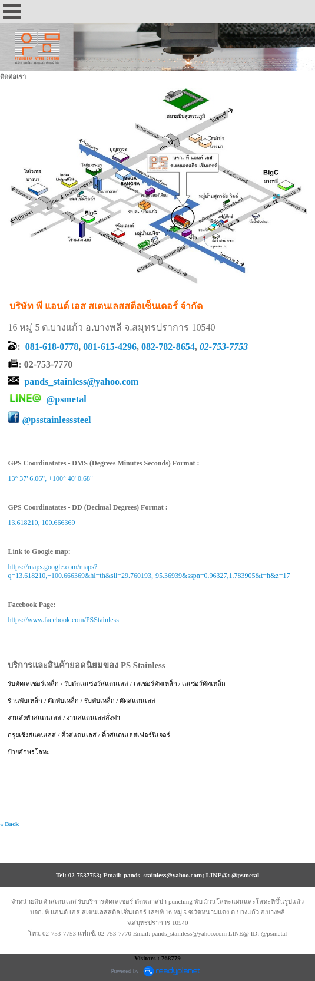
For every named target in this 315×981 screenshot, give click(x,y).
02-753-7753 (224, 347)
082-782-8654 (168, 347)
